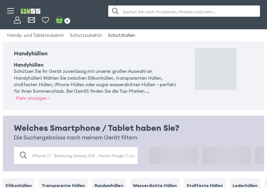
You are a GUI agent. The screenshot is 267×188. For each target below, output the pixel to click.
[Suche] (115, 11)
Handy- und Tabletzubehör (35, 35)
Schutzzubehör (86, 35)
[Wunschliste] (45, 20)
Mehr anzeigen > (33, 98)
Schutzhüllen (121, 35)
